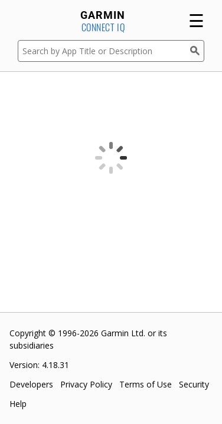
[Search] (197, 51)
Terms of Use (145, 384)
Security (194, 384)
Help (18, 403)
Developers (31, 384)
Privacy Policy (86, 384)
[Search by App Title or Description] (104, 51)
